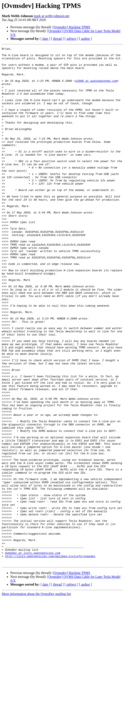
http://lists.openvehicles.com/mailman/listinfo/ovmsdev (50, 658)
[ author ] (85, 38)
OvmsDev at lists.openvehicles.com (32, 654)
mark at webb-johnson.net (51, 16)
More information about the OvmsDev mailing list (36, 697)
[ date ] (45, 38)
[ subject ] (71, 38)
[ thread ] (57, 38)
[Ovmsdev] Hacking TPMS (71, 27)
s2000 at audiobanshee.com (96, 88)
